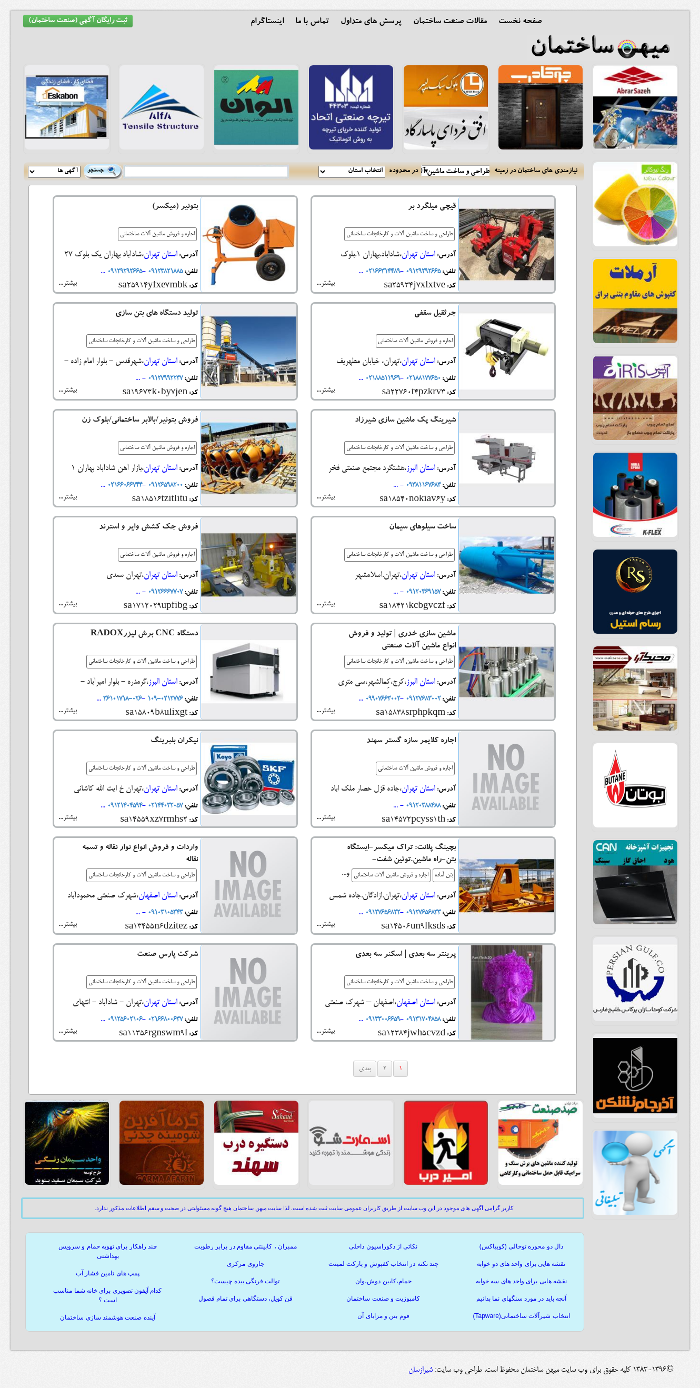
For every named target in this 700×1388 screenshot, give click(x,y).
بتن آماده (444, 875)
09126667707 (164, 592)
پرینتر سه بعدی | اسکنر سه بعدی (405, 955)
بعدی (365, 1069)
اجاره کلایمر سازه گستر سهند (411, 741)
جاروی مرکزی (245, 1263)
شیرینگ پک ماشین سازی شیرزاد (405, 420)
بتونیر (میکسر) (175, 207)
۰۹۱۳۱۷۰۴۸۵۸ (422, 1019)
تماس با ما (312, 22)
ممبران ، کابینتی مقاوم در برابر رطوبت (245, 1246)
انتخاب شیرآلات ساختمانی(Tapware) (521, 1316)
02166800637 (164, 1019)
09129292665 (422, 271)
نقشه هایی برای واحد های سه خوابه (521, 1281)
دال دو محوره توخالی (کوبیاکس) (521, 1246)
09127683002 (422, 699)
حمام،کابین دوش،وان (383, 1281)
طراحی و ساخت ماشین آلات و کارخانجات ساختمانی (399, 234)
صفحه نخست (520, 22)
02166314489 (381, 271)
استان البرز (420, 468)
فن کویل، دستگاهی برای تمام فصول (245, 1298)
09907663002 (381, 699)
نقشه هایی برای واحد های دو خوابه (521, 1263)
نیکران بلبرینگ (174, 741)
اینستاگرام (267, 22)
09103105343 (164, 912)
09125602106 (123, 1019)
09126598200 (164, 485)
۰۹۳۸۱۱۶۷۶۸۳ (422, 485)
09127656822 (381, 912)
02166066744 (123, 485)
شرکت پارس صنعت (167, 955)
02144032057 (164, 806)
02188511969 (381, 378)
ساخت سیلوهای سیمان (422, 527)
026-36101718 (121, 699)
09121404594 (123, 806)
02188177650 (422, 378)
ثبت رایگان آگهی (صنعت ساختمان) (77, 21)
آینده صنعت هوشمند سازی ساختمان (107, 1317)
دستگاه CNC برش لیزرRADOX (144, 634)
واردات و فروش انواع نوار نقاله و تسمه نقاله (140, 854)
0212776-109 (164, 699)
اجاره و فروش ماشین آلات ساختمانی (157, 234)
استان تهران (418, 254)
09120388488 (422, 806)
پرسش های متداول (371, 22)
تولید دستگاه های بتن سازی (156, 313)
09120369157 (422, 592)
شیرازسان (420, 1370)
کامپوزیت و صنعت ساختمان (383, 1298)
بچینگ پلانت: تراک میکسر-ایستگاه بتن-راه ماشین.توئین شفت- (401, 854)
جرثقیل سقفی (435, 313)
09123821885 (164, 271)
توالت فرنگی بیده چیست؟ (245, 1281)
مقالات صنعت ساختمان (450, 22)
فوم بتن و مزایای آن (383, 1316)
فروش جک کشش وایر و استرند (148, 527)
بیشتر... (325, 283)
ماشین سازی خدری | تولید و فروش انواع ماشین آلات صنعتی (402, 640)
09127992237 (164, 378)
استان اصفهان (157, 896)
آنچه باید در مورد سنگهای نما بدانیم (521, 1298)
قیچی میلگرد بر (432, 207)
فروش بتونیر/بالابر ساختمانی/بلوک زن (140, 420)
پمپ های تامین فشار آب (107, 1273)
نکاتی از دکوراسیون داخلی (383, 1246)
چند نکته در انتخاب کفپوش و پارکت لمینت (383, 1263)
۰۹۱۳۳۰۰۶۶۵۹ (381, 1019)
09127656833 (422, 912)
